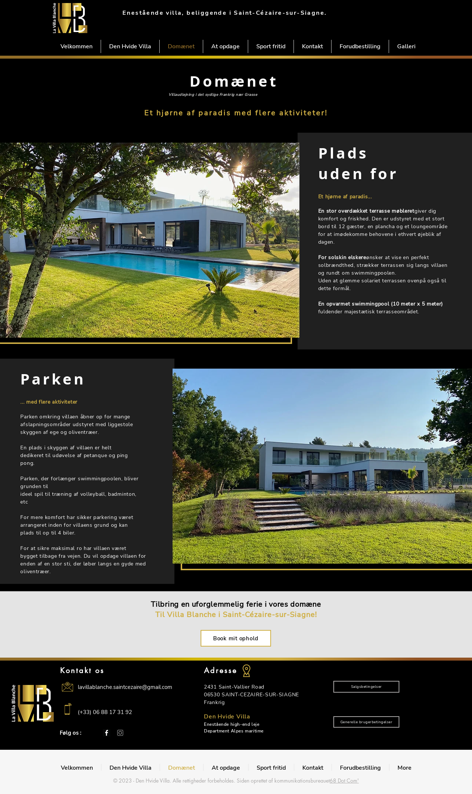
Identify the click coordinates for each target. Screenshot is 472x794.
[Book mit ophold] (236, 638)
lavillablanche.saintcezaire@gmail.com (125, 687)
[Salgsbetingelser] (366, 687)
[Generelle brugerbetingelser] (366, 722)
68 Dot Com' (344, 780)
